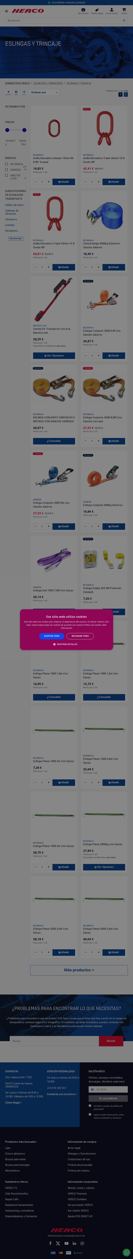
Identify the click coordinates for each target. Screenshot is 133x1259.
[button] (66, 644)
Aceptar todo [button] (52, 636)
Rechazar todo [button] (80, 636)
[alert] (66, 629)
